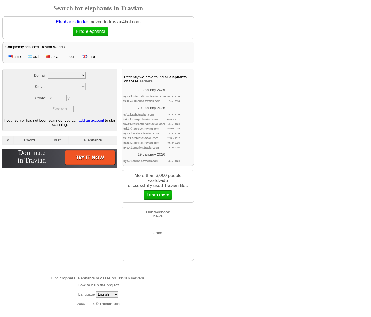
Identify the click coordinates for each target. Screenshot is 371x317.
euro (88, 57)
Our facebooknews (158, 214)
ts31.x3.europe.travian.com (141, 128)
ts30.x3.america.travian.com (141, 101)
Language (86, 294)
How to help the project (98, 285)
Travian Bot (109, 304)
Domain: (41, 75)
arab (34, 57)
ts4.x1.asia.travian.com (138, 114)
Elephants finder (72, 21)
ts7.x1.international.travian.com (144, 124)
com (70, 57)
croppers (67, 278)
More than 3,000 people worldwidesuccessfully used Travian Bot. (158, 186)
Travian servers (130, 278)
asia (52, 57)
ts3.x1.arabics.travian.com (140, 138)
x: (52, 98)
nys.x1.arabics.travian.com (141, 133)
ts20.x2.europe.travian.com (141, 142)
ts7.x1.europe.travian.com (140, 119)
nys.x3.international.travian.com (144, 96)
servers (146, 81)
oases (105, 278)
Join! (158, 233)
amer (15, 57)
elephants (86, 278)
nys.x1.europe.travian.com (140, 161)
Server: (41, 87)
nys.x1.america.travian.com (141, 147)
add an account (91, 120)
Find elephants (90, 31)
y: (70, 98)
